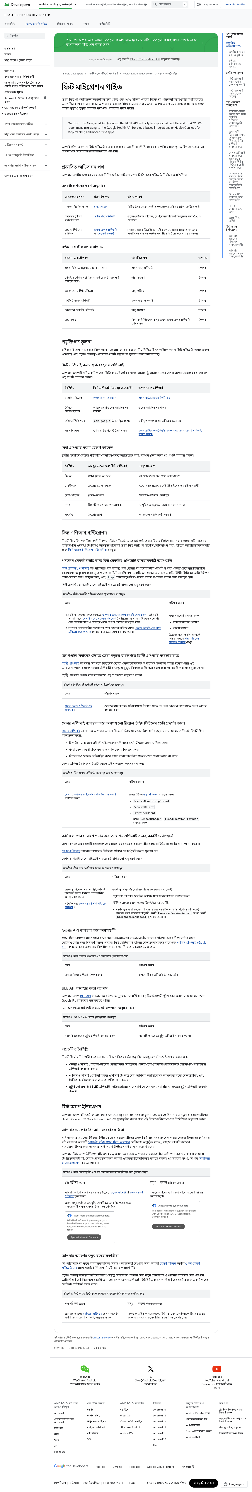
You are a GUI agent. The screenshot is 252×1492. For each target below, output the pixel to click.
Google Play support (231, 1427)
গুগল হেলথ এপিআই (105, 230)
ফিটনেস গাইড (65, 24)
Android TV (126, 1433)
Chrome (117, 1466)
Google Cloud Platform (161, 1466)
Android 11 (159, 1433)
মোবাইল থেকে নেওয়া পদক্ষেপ (99, 618)
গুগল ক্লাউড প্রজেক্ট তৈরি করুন (156, 398)
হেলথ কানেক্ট (106, 233)
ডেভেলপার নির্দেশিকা (196, 1419)
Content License (101, 1337)
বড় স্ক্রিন (124, 1409)
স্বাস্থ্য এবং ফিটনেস (96, 1421)
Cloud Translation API (145, 59)
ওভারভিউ (9, 24)
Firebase (135, 1466)
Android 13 (159, 1421)
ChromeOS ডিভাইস (131, 1421)
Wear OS (125, 1415)
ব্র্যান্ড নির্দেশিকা (91, 1483)
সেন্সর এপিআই (71, 731)
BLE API (85, 996)
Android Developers (72, 73)
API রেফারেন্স (193, 1425)
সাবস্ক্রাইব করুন (204, 1483)
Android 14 (159, 1415)
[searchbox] (24, 36)
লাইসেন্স (74, 1483)
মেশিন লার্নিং (93, 1415)
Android (59, 1413)
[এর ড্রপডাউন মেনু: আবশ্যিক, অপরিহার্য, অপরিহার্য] (77, 4)
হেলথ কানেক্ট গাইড (168, 73)
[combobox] (169, 4)
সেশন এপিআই (71, 851)
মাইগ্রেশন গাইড (92, 44)
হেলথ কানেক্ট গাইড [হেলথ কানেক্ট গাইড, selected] (36, 24)
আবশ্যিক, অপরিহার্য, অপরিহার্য (103, 73)
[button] (24, 108)
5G (89, 1439)
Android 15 (159, 1409)
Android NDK (193, 1437)
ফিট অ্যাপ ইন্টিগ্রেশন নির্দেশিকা (88, 550)
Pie (154, 1445)
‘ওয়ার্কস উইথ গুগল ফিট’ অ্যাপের (109, 1142)
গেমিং (90, 1409)
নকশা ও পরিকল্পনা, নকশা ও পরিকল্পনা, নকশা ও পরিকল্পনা (117, 4)
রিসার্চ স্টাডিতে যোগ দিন (231, 1433)
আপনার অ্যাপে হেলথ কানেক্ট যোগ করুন (124, 615)
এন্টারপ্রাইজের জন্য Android (64, 1421)
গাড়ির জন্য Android (130, 1427)
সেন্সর (68, 794)
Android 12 (159, 1427)
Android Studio (235, 4)
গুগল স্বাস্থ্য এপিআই (104, 216)
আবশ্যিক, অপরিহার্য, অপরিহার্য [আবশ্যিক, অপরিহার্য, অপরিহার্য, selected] (55, 4)
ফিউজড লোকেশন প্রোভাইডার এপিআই (95, 794)
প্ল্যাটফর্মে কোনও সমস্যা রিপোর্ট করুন (231, 1411)
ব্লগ (55, 1446)
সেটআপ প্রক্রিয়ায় (92, 1314)
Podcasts (59, 1451)
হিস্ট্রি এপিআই (70, 663)
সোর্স (56, 1434)
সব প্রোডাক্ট (188, 1466)
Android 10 (159, 1439)
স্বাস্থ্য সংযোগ (100, 207)
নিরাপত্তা (58, 1428)
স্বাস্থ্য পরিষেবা (150, 794)
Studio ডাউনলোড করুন (199, 1431)
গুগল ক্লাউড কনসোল (105, 398)
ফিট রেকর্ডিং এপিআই (75, 568)
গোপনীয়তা (92, 1433)
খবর (56, 1440)
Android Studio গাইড (198, 1413)
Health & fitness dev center (27, 15)
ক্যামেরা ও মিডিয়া (96, 1427)
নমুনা (86, 24)
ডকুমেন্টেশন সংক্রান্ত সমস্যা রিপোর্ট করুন (233, 1420)
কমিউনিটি (105, 24)
